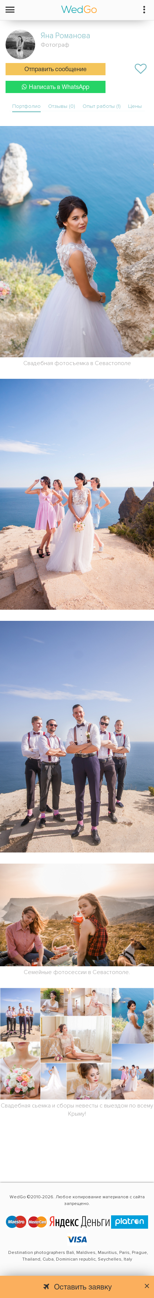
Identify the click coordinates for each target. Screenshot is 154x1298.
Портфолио (26, 106)
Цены (135, 106)
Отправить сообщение (55, 69)
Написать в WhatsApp (55, 87)
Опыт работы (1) (102, 106)
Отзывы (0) (61, 106)
